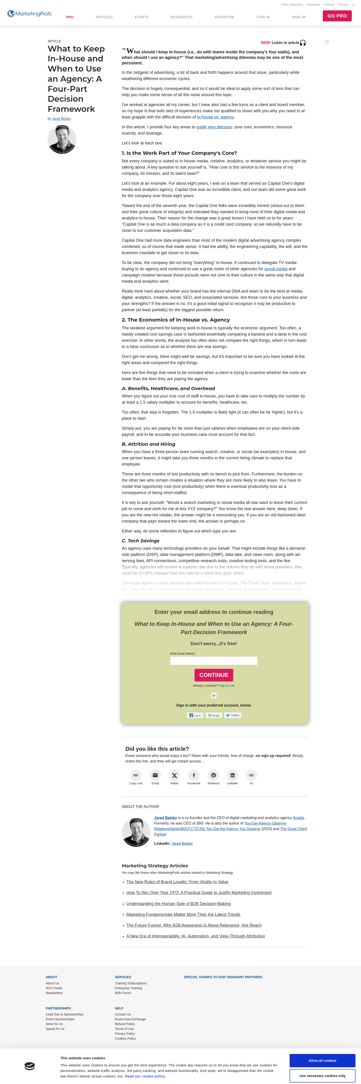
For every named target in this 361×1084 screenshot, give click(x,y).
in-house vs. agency (215, 117)
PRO (69, 17)
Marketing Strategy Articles (155, 866)
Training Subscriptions (131, 983)
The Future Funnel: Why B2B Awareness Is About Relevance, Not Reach (194, 925)
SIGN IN (263, 17)
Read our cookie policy (145, 1062)
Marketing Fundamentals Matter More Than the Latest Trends (183, 914)
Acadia (298, 818)
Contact (343, 4)
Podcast (329, 4)
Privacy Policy (125, 1034)
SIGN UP (299, 17)
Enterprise (313, 4)
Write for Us (54, 1024)
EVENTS (142, 17)
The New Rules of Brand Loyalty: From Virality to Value (177, 882)
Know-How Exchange (130, 1019)
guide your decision (214, 127)
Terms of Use (124, 1029)
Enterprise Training (128, 988)
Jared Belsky (61, 119)
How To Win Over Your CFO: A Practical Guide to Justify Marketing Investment (198, 893)
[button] (195, 715)
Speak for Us (55, 1029)
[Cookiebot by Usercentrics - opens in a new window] (30, 1075)
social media (275, 269)
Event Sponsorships (60, 1019)
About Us (52, 983)
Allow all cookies (323, 1047)
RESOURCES (182, 17)
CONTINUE (213, 675)
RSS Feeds (54, 988)
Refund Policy (125, 1024)
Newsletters (54, 993)
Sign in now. (227, 685)
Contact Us (123, 1015)
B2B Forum (123, 993)
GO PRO (337, 16)
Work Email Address (182, 654)
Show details (71, 1075)
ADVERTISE (224, 17)
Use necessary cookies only (323, 1062)
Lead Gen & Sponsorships (64, 1015)
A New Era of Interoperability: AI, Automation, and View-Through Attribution (195, 936)
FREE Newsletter (292, 4)
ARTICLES (104, 17)
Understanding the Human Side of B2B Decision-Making (178, 904)
